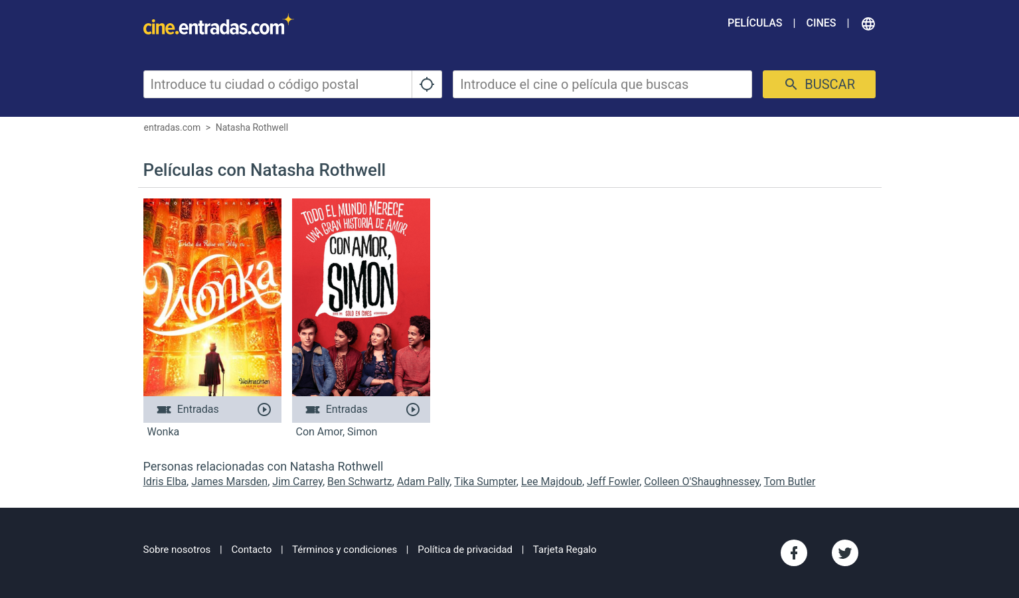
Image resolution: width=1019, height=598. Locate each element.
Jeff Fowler (613, 481)
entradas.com (172, 127)
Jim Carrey (297, 481)
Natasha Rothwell (252, 127)
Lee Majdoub (551, 481)
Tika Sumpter (485, 481)
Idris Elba (165, 481)
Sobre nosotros (177, 550)
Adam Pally (423, 481)
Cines (821, 23)
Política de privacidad (465, 550)
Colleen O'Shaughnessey (701, 481)
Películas (755, 23)
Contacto (251, 550)
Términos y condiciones (344, 550)
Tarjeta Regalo (565, 550)
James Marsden (229, 481)
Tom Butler (790, 481)
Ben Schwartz (359, 481)
